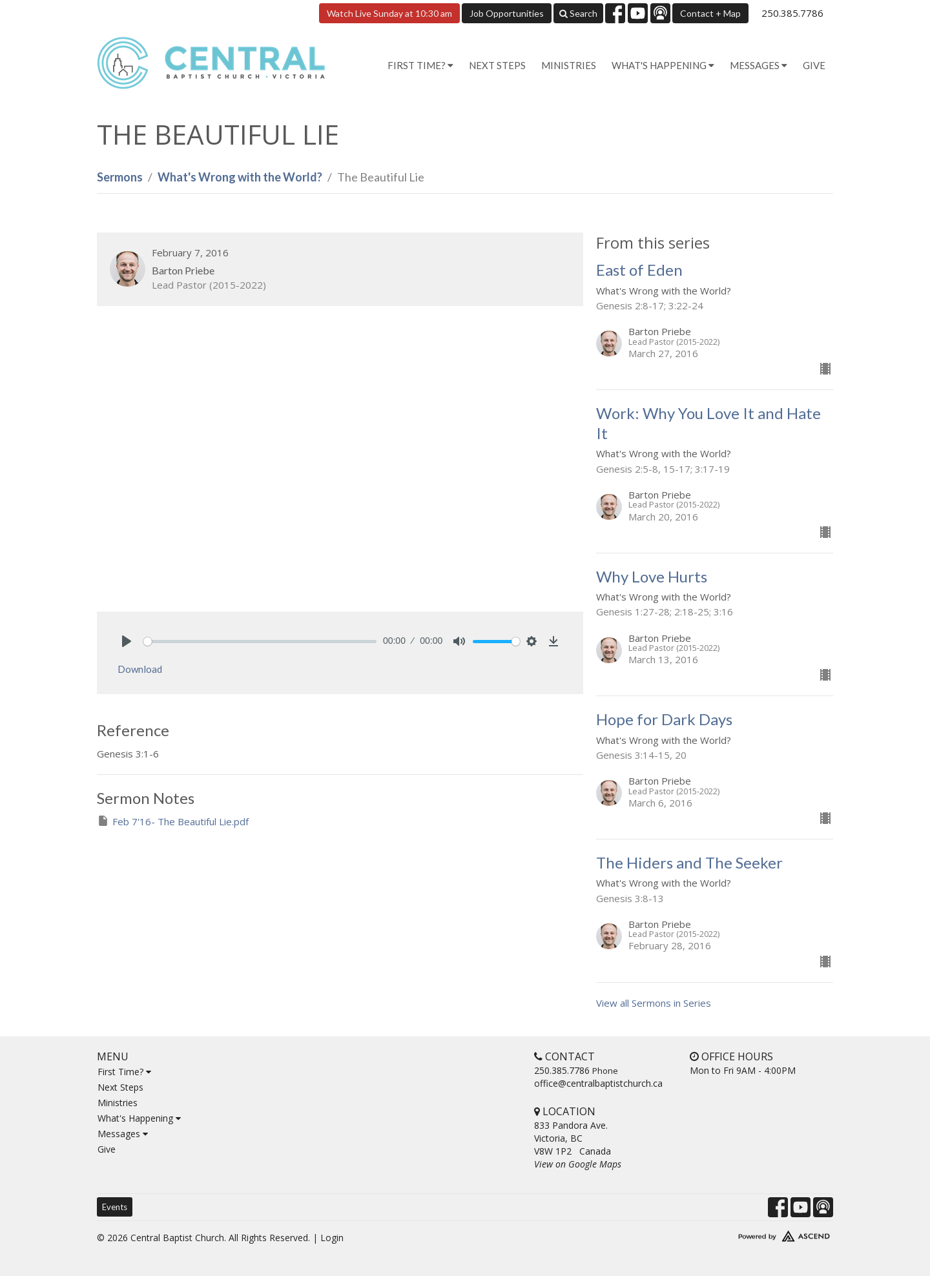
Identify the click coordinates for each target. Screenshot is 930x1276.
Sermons (120, 177)
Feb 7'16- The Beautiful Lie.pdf (173, 821)
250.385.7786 (792, 12)
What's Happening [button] (663, 65)
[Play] (126, 641)
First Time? (124, 1071)
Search (578, 13)
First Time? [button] (420, 65)
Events (114, 1207)
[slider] (260, 641)
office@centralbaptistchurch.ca (598, 1083)
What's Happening (139, 1118)
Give (814, 65)
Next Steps (497, 65)
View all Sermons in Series (653, 1002)
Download (140, 669)
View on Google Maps (577, 1164)
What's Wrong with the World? (240, 177)
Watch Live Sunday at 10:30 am (389, 13)
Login (332, 1237)
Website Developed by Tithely (746, 1233)
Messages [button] (758, 65)
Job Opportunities (507, 13)
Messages (123, 1133)
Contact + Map (710, 13)
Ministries (568, 65)
